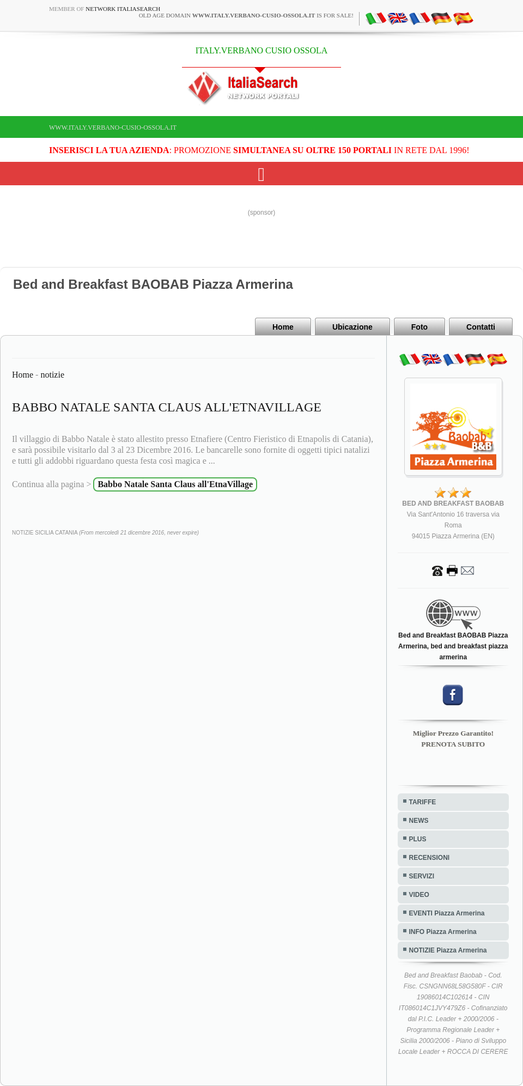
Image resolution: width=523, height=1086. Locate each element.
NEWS (419, 820)
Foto (419, 327)
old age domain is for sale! (246, 15)
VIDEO (419, 895)
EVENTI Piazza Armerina (447, 913)
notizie (52, 374)
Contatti (480, 327)
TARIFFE (422, 802)
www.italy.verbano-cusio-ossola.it (113, 127)
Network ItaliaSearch (123, 8)
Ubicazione (352, 327)
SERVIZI (421, 876)
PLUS (418, 839)
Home (283, 327)
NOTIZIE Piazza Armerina (448, 950)
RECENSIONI (429, 857)
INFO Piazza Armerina (443, 932)
